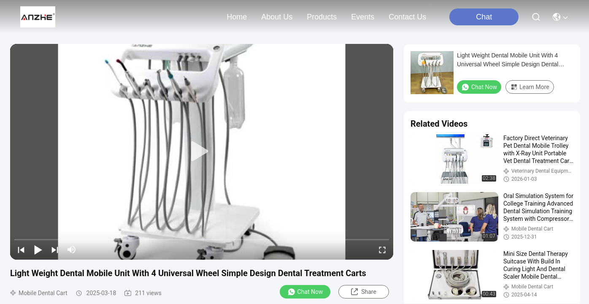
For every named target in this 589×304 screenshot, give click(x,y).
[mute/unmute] (71, 249)
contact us (407, 17)
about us (276, 17)
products (322, 17)
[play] (201, 151)
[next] (54, 249)
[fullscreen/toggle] (382, 249)
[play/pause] (38, 249)
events (362, 17)
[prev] (21, 249)
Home (237, 17)
